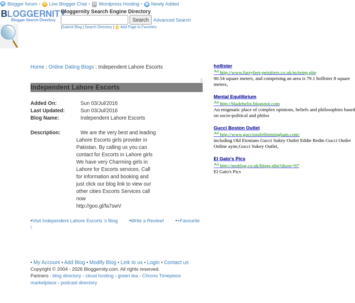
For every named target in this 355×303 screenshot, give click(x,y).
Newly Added (165, 4)
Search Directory (98, 27)
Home (37, 67)
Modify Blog (102, 262)
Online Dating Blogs (71, 67)
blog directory (66, 275)
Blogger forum (22, 4)
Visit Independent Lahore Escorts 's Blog (75, 220)
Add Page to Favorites (138, 27)
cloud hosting (100, 275)
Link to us (132, 262)
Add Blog (74, 262)
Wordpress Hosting (119, 4)
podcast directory (79, 282)
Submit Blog (72, 27)
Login (153, 262)
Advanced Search (172, 20)
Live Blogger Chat (68, 4)
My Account (46, 262)
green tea (128, 275)
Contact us (176, 262)
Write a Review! (147, 220)
